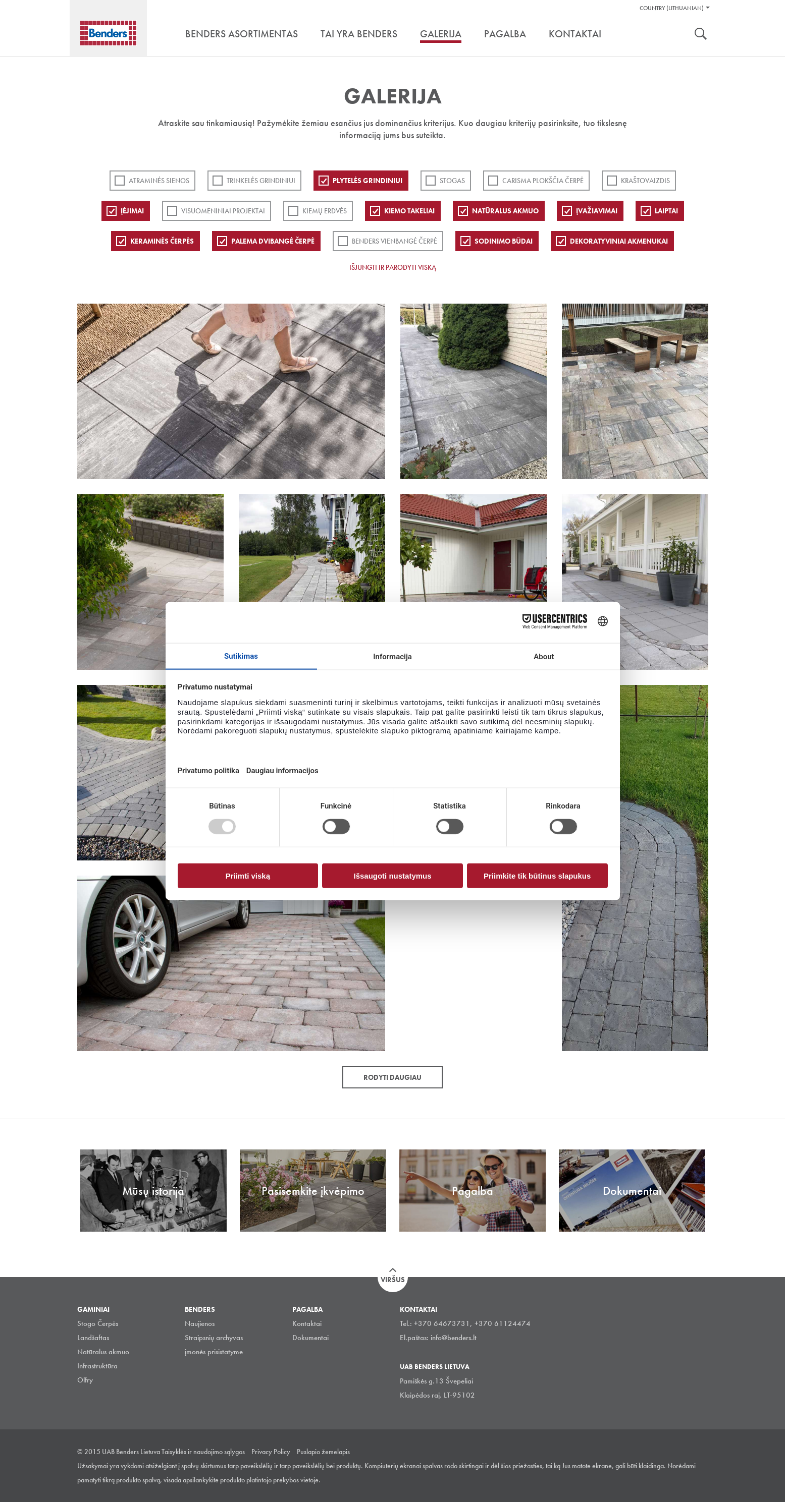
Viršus (393, 1279)
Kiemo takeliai (409, 210)
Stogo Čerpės (97, 1323)
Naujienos (200, 1323)
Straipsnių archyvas (214, 1338)
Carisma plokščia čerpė (543, 180)
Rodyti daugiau (392, 1077)
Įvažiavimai (596, 210)
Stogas (452, 180)
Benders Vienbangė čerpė (394, 241)
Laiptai (666, 210)
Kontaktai (307, 1323)
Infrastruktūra (97, 1366)
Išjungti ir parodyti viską (392, 267)
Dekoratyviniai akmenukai (619, 241)
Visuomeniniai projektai (223, 210)
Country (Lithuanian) (672, 8)
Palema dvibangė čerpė (273, 241)
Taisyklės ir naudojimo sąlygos (203, 1451)
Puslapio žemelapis (323, 1451)
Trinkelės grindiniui (261, 180)
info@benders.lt (454, 1338)
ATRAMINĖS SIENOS (159, 180)
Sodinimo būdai (504, 241)
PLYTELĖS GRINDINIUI (367, 180)
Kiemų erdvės (324, 210)
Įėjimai (132, 210)
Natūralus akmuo (505, 210)
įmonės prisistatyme (214, 1352)
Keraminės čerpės (162, 241)
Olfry (85, 1380)
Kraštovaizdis (645, 180)
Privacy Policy (270, 1451)
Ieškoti (701, 35)
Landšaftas (93, 1338)
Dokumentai (310, 1338)
